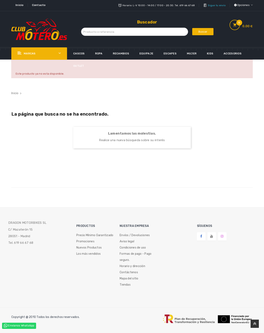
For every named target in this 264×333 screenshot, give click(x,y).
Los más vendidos (88, 253)
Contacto (39, 5)
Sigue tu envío (217, 5)
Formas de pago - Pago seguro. (135, 256)
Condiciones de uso (133, 247)
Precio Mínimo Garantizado (94, 235)
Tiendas (125, 284)
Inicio (19, 5)
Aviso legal (127, 241)
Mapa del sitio (129, 278)
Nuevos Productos (89, 247)
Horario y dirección (132, 265)
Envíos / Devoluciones (135, 235)
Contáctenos (129, 272)
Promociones (85, 241)
